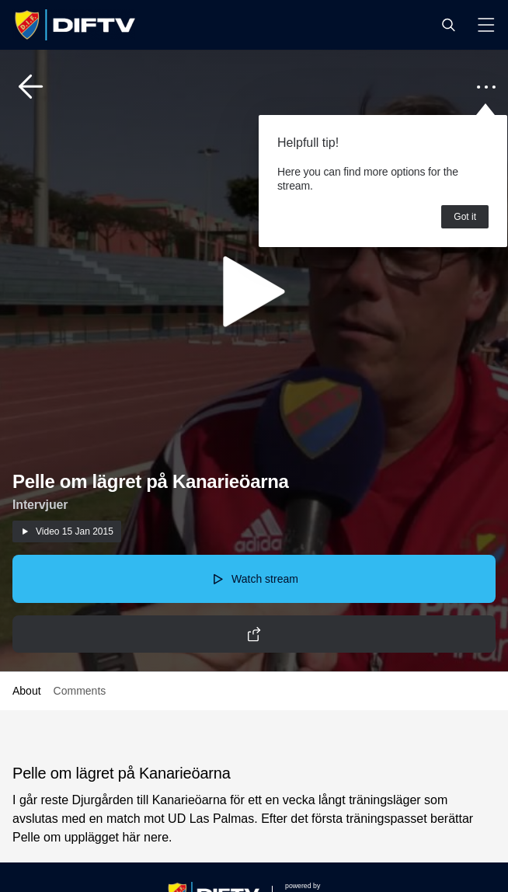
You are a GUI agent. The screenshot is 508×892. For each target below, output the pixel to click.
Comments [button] (80, 690)
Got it (465, 216)
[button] (448, 25)
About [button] (26, 690)
